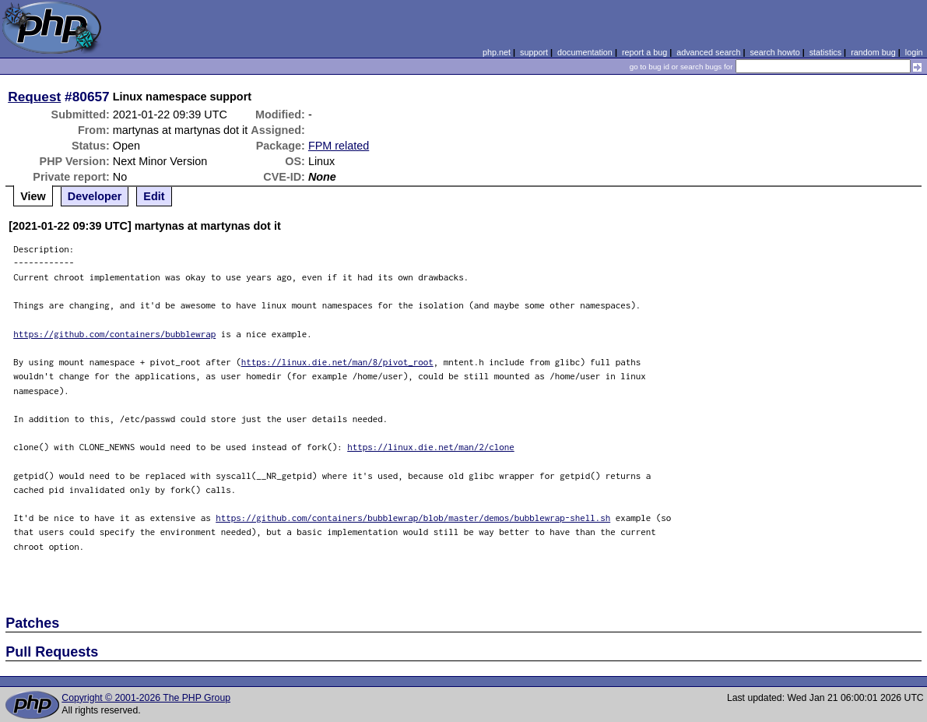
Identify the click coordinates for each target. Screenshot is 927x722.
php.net (497, 52)
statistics (825, 52)
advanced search (708, 52)
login (914, 52)
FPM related (338, 145)
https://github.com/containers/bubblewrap (114, 334)
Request (34, 96)
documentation (585, 52)
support (534, 52)
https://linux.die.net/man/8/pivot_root (337, 362)
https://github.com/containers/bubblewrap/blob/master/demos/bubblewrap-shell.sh (413, 517)
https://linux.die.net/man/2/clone (430, 447)
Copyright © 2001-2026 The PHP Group (145, 697)
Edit (153, 196)
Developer (95, 196)
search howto (774, 52)
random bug (873, 52)
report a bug (644, 52)
